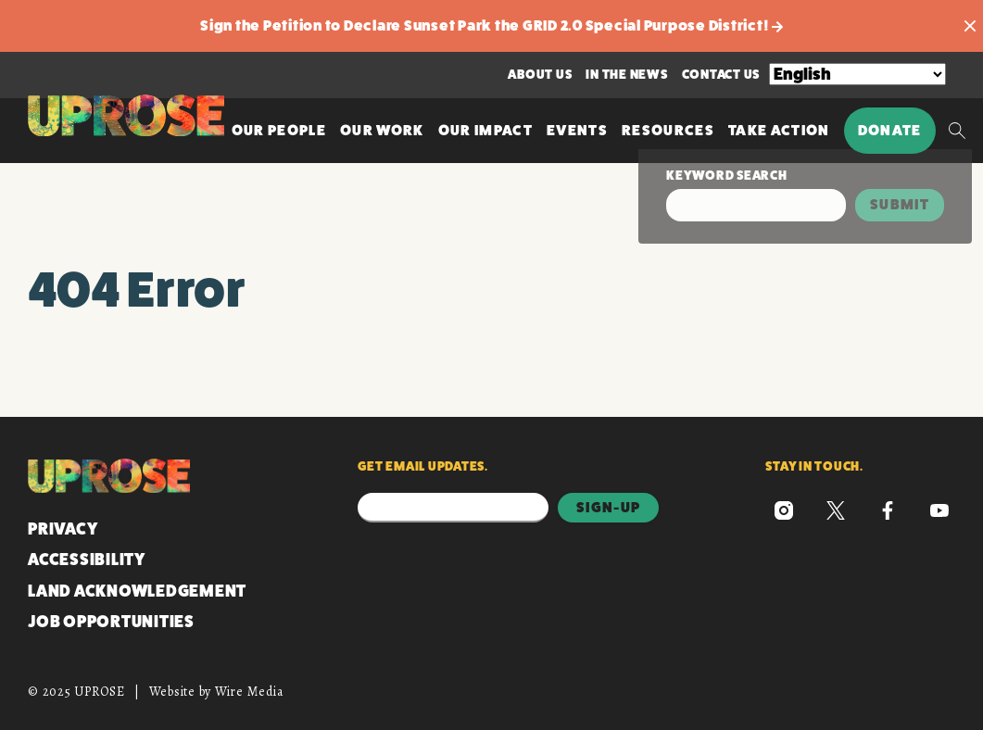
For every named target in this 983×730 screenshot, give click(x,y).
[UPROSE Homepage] (126, 115)
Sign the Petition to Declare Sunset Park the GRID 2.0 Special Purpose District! (491, 25)
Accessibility (86, 559)
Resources (668, 130)
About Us (540, 74)
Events (577, 130)
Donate (890, 130)
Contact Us (721, 74)
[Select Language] (857, 74)
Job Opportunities (111, 621)
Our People (279, 130)
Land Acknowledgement (137, 591)
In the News (626, 74)
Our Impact (485, 130)
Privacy (62, 529)
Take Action (779, 130)
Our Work (382, 130)
